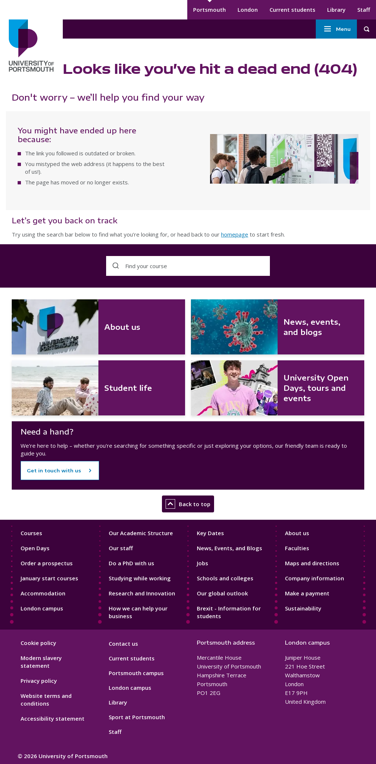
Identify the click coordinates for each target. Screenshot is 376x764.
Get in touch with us (54, 470)
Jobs (202, 563)
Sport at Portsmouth (137, 717)
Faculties (297, 548)
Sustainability (303, 608)
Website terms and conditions (46, 699)
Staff (363, 9)
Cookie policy (38, 642)
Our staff (121, 548)
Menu (336, 29)
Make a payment (307, 593)
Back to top (188, 504)
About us (297, 533)
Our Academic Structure (141, 533)
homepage (234, 234)
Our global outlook (222, 593)
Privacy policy (39, 680)
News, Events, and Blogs (229, 548)
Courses (31, 533)
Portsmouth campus (136, 673)
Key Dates (210, 533)
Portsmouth (209, 9)
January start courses (49, 578)
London (248, 9)
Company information (314, 578)
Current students (292, 9)
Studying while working (140, 578)
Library (336, 9)
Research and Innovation (142, 593)
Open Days (35, 548)
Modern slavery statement (41, 661)
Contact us (123, 643)
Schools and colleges (225, 578)
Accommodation (43, 593)
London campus (42, 608)
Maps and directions (312, 563)
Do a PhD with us (131, 563)
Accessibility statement (52, 718)
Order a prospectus (47, 563)
